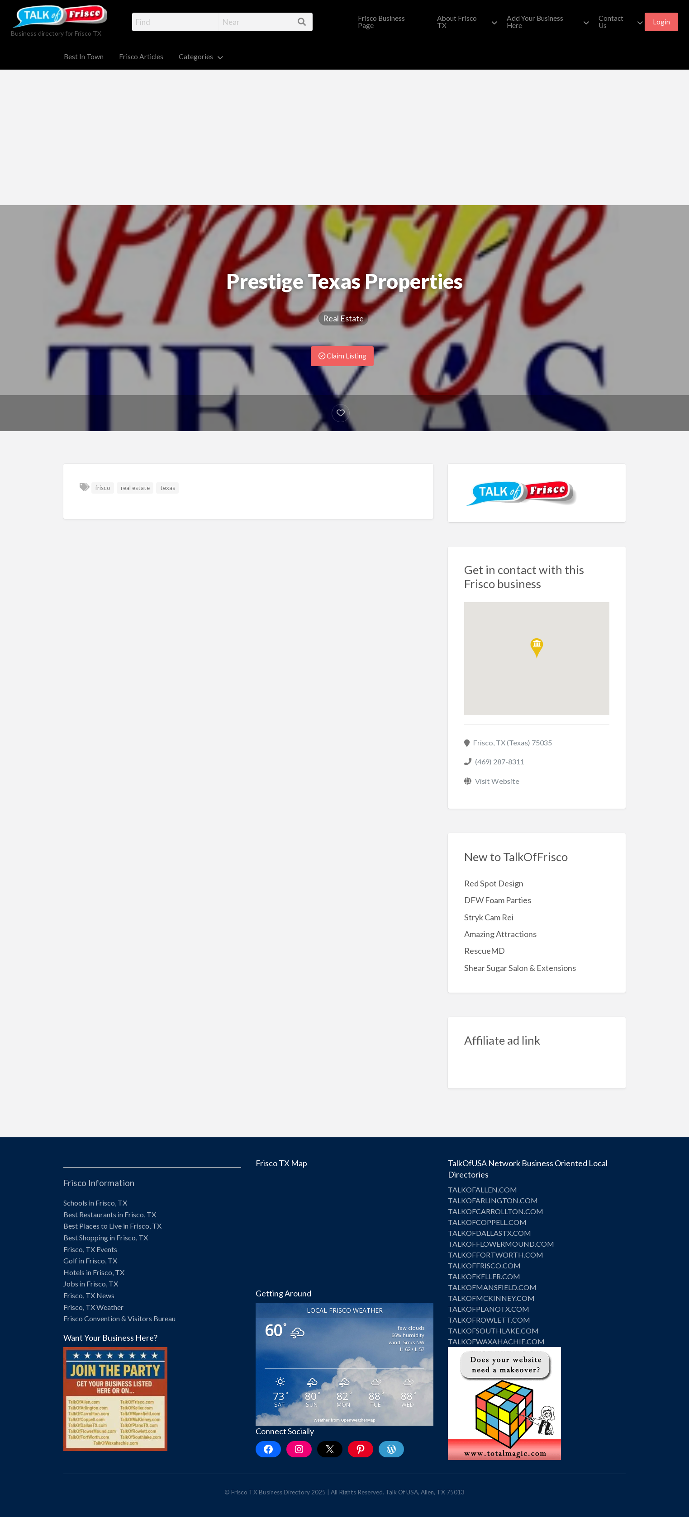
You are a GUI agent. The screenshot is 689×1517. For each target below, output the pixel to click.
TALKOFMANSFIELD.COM (492, 1287)
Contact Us (611, 21)
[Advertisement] (344, 137)
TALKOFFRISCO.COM (484, 1265)
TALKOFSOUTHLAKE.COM (493, 1330)
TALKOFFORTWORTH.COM (495, 1254)
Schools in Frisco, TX (95, 1202)
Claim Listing (342, 356)
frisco (102, 487)
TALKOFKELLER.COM (484, 1276)
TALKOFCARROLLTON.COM (495, 1211)
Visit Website (497, 781)
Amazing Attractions (500, 934)
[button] (537, 648)
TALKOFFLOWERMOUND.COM (501, 1243)
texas (167, 487)
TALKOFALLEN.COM (482, 1189)
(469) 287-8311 (499, 761)
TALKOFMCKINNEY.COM (491, 1298)
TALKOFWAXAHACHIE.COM (496, 1341)
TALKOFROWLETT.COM (489, 1319)
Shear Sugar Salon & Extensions (520, 968)
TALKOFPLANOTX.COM (488, 1309)
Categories (196, 56)
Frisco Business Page (381, 21)
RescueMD (484, 951)
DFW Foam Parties (497, 900)
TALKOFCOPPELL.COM (487, 1222)
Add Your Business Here (535, 21)
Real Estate (343, 318)
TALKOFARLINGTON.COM (493, 1200)
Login (661, 22)
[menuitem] (389, 21)
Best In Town (84, 56)
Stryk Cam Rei (488, 917)
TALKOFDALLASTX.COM (489, 1233)
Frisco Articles (141, 56)
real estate (135, 487)
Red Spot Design (493, 883)
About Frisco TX (457, 21)
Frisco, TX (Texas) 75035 (512, 742)
